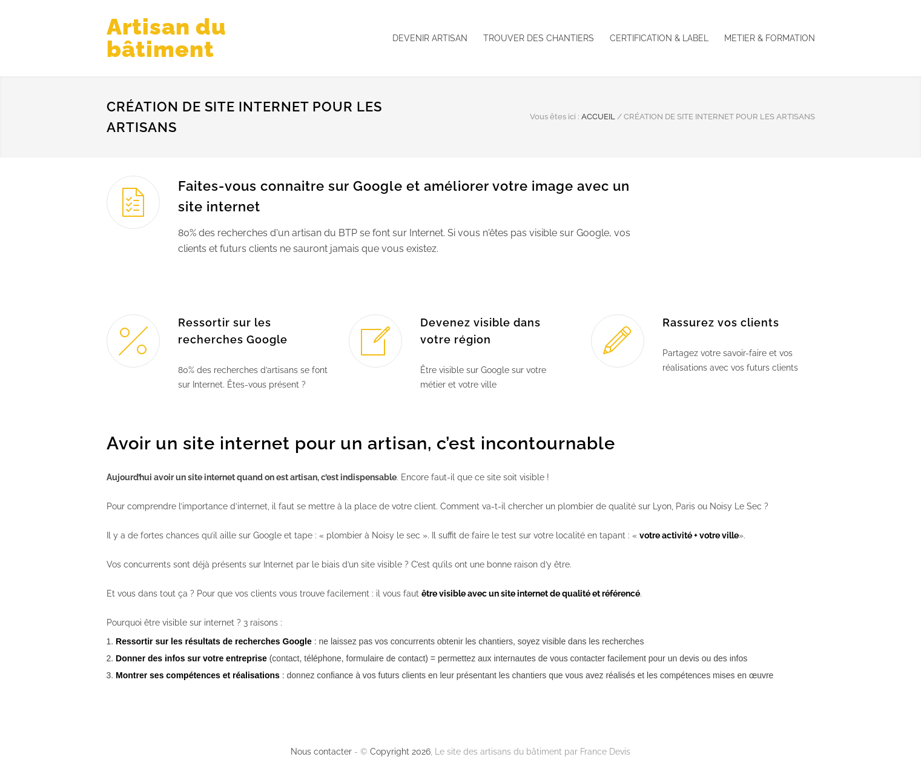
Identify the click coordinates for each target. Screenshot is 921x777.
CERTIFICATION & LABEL (659, 38)
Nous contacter (321, 751)
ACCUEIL (598, 116)
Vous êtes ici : (554, 116)
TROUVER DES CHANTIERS (538, 38)
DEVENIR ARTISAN (429, 38)
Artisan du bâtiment (166, 37)
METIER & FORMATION (769, 38)
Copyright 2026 (400, 751)
